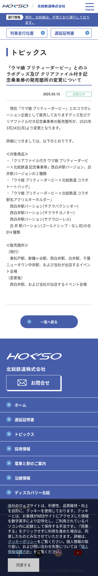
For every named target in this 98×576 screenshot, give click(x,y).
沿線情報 (22, 478)
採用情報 (22, 448)
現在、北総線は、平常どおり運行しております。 (57, 20)
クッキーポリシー (22, 541)
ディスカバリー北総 (32, 492)
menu (89, 7)
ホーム (20, 405)
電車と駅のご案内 (30, 463)
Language (78, 7)
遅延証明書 (24, 419)
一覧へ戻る (49, 321)
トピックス (24, 434)
